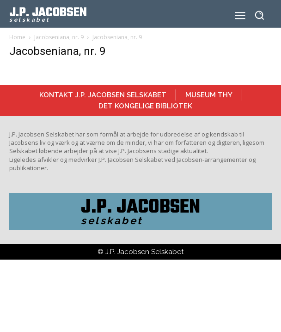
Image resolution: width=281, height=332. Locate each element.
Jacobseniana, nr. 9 (59, 37)
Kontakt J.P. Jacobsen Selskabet (102, 95)
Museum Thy (208, 95)
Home (17, 37)
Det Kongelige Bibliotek (145, 106)
